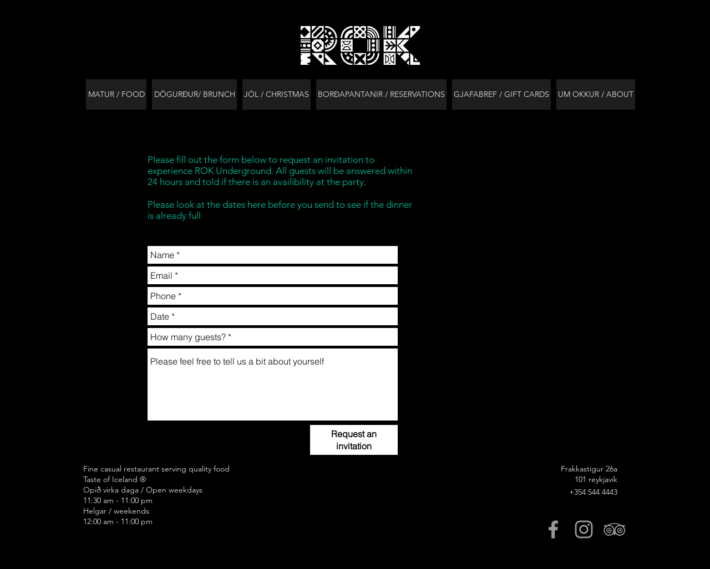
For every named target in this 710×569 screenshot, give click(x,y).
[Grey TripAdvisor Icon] (614, 529)
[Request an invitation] (354, 440)
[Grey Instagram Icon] (584, 529)
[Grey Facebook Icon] (553, 529)
